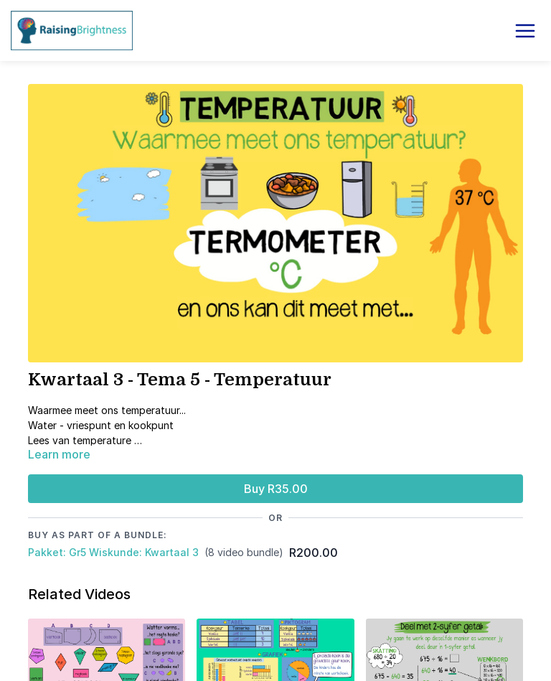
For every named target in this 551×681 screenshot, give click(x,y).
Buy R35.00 (276, 489)
